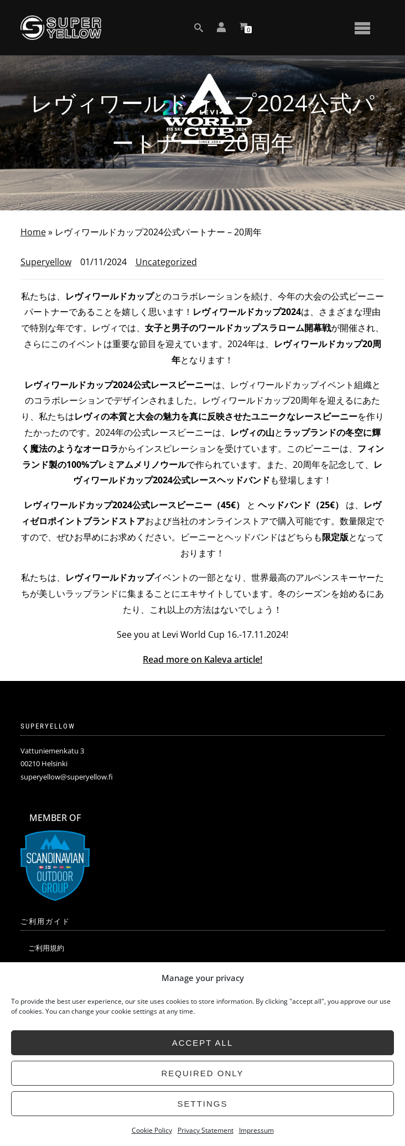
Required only (202, 1073)
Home (33, 232)
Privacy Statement (205, 1130)
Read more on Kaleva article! (202, 659)
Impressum (256, 1130)
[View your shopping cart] (243, 27)
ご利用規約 (46, 948)
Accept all (202, 1042)
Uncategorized (166, 262)
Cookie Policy (152, 1130)
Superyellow (45, 262)
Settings (202, 1103)
